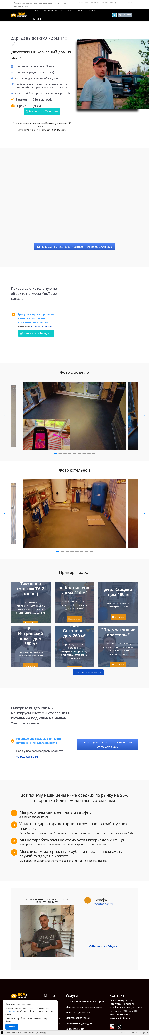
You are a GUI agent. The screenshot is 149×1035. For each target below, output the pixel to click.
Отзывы (82, 11)
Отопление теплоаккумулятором (85, 993)
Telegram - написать (121, 996)
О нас (43, 11)
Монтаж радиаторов (78, 1004)
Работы (70, 11)
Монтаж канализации (78, 1010)
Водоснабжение (75, 1021)
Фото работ (50, 999)
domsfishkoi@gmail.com (130, 999)
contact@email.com (105, 3)
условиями (10, 1011)
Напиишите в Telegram (103, 946)
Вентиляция (73, 1026)
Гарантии (92, 11)
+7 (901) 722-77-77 (125, 992)
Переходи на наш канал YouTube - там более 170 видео (74, 246)
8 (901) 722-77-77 (125, 15)
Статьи (62, 11)
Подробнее (74, 618)
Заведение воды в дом (79, 1015)
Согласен (12, 1026)
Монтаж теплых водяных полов (84, 999)
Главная (35, 11)
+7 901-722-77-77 (86, 3)
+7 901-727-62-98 (41, 326)
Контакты (37, 19)
